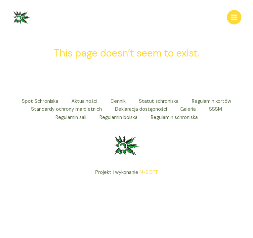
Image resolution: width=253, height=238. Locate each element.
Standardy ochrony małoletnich (66, 109)
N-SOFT (149, 172)
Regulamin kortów (211, 101)
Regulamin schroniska (174, 117)
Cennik (118, 101)
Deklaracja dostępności (141, 109)
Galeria (188, 109)
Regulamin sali (71, 117)
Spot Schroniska (40, 101)
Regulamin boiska (119, 117)
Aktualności (84, 101)
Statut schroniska (159, 101)
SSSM (215, 109)
